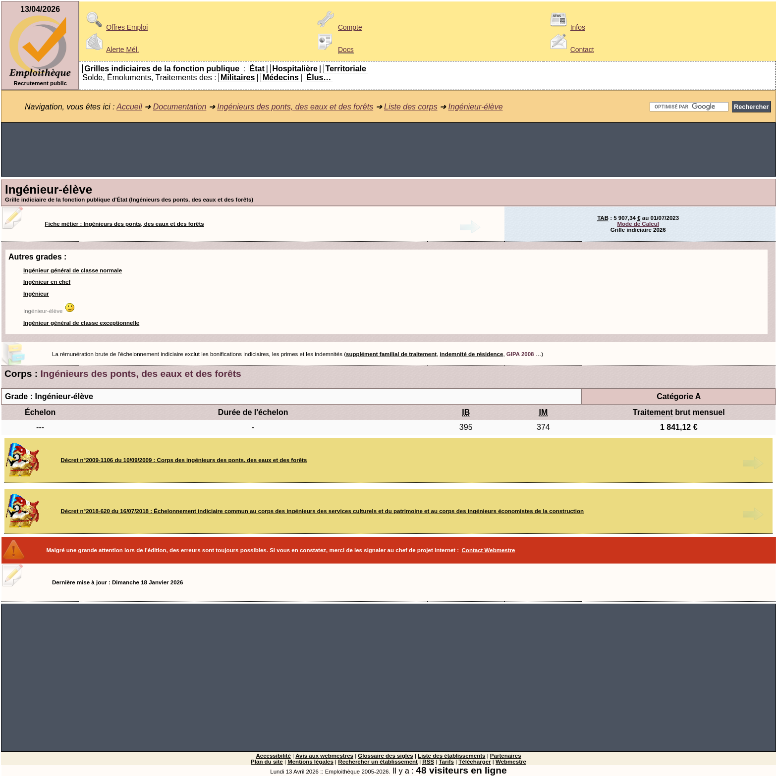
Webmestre (511, 762)
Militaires (238, 77)
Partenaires (505, 756)
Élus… (319, 77)
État (257, 68)
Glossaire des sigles (385, 756)
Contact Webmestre (488, 550)
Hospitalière (295, 68)
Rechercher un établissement (378, 762)
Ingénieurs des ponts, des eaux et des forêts (295, 107)
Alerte (110, 49)
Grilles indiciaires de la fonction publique (161, 68)
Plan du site (267, 762)
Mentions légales (310, 762)
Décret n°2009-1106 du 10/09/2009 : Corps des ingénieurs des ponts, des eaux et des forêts (184, 460)
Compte (338, 27)
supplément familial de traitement (391, 354)
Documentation (180, 107)
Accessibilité (273, 756)
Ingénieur (36, 294)
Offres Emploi (115, 27)
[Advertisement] (388, 149)
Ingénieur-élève (475, 107)
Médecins (281, 77)
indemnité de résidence (471, 354)
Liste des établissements (451, 756)
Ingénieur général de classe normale (72, 270)
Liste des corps (411, 107)
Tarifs (446, 762)
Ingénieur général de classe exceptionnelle (81, 323)
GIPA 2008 (520, 354)
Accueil (129, 107)
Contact (570, 49)
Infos (566, 27)
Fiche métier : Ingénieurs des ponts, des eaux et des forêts (124, 224)
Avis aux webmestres (324, 756)
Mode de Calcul (638, 224)
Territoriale (346, 68)
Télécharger (474, 762)
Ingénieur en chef (46, 282)
